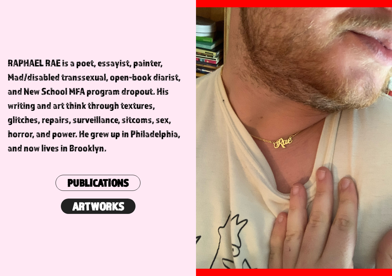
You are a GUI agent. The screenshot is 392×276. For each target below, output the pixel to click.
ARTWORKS (98, 206)
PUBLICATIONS (98, 183)
